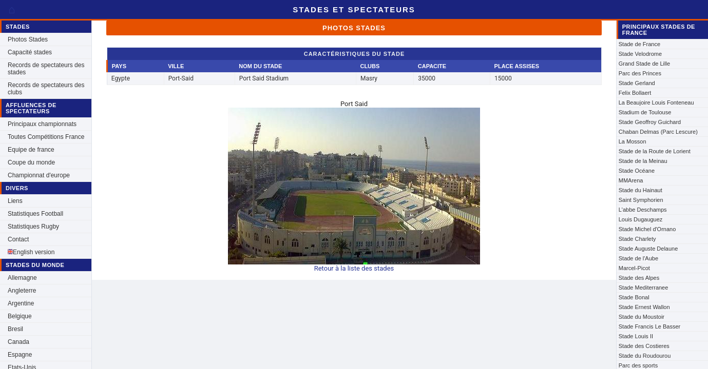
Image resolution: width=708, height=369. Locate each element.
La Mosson (632, 141)
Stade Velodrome (640, 54)
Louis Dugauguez (641, 219)
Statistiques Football (35, 213)
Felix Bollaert (635, 93)
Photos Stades (28, 39)
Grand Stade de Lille (644, 63)
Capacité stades (30, 52)
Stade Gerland (637, 83)
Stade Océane (637, 171)
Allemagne (22, 277)
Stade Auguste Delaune (648, 248)
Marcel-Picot (634, 268)
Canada (18, 341)
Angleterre (22, 290)
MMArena (631, 180)
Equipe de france (31, 149)
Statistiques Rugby (33, 226)
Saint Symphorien (641, 200)
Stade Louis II (636, 336)
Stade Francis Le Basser (649, 326)
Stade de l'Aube (638, 258)
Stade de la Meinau (643, 161)
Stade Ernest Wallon (644, 307)
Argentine (21, 303)
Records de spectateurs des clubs (46, 88)
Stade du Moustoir (641, 317)
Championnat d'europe (39, 175)
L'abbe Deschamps (643, 210)
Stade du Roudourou (645, 356)
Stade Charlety (637, 239)
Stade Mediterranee (643, 287)
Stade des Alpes (639, 278)
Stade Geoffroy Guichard (650, 122)
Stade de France (639, 44)
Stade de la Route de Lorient (655, 151)
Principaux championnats (42, 124)
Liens (15, 200)
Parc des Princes (640, 73)
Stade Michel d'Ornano (647, 229)
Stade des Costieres (644, 346)
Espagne (20, 354)
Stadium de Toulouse (645, 112)
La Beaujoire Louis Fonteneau (656, 102)
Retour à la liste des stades (354, 268)
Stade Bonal (634, 297)
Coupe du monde (31, 162)
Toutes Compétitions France (46, 136)
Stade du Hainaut (640, 190)
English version (31, 252)
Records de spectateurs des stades (46, 68)
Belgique (20, 316)
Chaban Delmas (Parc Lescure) (658, 132)
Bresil (15, 329)
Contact (18, 239)
